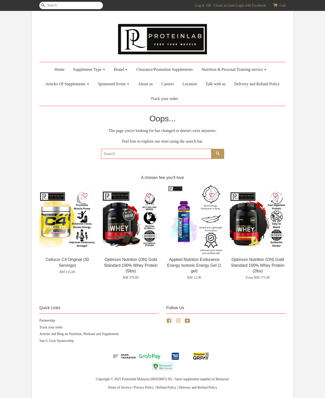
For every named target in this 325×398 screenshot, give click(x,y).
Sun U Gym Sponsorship (56, 341)
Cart (283, 5)
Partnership (47, 320)
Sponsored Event (113, 84)
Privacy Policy (144, 387)
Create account (224, 5)
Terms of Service (119, 387)
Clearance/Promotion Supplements (164, 69)
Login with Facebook (251, 5)
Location (190, 84)
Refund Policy (166, 387)
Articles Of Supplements (67, 84)
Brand (121, 69)
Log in (200, 5)
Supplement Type (89, 69)
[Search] (54, 5)
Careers (167, 84)
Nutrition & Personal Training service (234, 69)
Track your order (164, 98)
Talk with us (216, 84)
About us (145, 84)
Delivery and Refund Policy (257, 84)
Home (59, 69)
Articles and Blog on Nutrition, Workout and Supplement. (79, 334)
